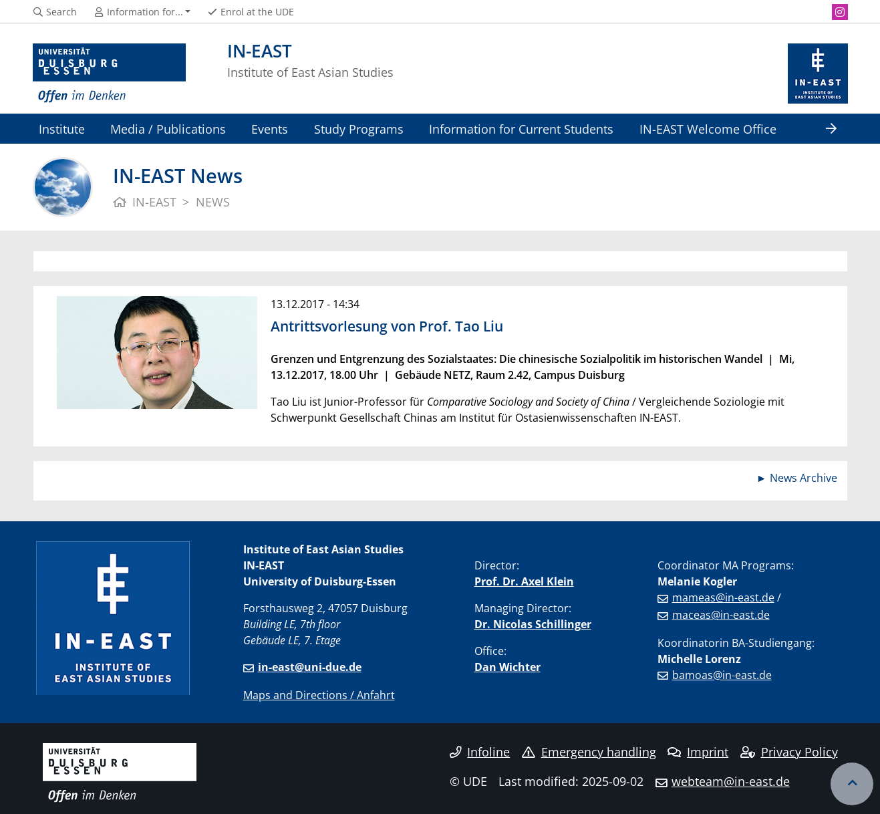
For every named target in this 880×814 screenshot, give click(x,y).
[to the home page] (109, 73)
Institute (62, 128)
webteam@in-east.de (731, 781)
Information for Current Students (521, 128)
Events (269, 128)
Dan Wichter (507, 667)
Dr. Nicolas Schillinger (532, 624)
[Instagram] (840, 12)
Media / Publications (168, 128)
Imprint (698, 752)
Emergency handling (589, 752)
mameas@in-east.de (723, 597)
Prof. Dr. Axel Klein (524, 581)
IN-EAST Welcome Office (707, 128)
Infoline (480, 752)
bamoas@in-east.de (722, 675)
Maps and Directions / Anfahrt (319, 695)
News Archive (803, 477)
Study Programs (359, 128)
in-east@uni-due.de (309, 667)
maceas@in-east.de (721, 614)
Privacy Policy (789, 752)
